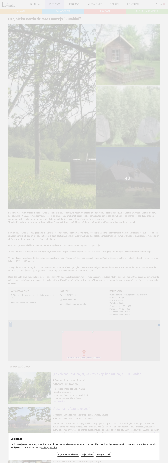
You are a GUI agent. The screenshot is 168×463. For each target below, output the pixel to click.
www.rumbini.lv (69, 300)
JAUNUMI (35, 4)
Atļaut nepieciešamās (68, 454)
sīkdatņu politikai (49, 447)
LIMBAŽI (105, 11)
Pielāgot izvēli (103, 454)
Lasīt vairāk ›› (59, 401)
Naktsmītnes (94, 4)
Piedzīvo (54, 4)
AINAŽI (21, 11)
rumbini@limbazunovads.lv (74, 304)
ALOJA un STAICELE (147, 11)
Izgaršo (74, 4)
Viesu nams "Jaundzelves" (71, 408)
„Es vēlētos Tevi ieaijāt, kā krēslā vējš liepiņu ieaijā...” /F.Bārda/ (97, 374)
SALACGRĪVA (63, 11)
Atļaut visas (87, 454)
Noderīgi (113, 4)
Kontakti (133, 4)
